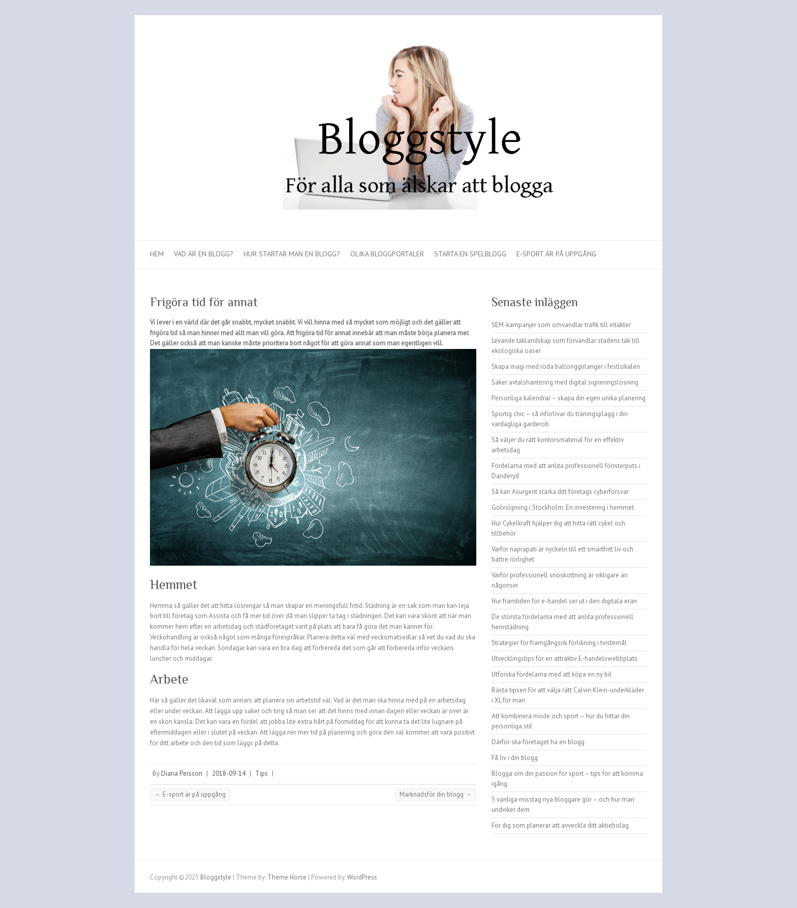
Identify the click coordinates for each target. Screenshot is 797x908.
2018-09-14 (229, 773)
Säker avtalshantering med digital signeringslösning (565, 382)
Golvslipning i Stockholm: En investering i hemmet (563, 507)
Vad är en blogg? (203, 253)
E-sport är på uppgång (556, 253)
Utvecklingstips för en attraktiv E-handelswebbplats (564, 658)
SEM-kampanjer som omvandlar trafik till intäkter (561, 324)
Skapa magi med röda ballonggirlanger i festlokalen (566, 366)
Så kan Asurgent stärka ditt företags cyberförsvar (560, 491)
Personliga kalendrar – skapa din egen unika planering (569, 398)
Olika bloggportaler (387, 253)
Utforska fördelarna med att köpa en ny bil (551, 674)
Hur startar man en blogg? (291, 253)
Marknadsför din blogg (436, 794)
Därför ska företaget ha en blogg (538, 742)
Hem (157, 253)
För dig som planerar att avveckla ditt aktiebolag (560, 825)
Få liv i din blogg (515, 757)
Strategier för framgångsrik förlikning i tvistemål (559, 642)
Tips (261, 773)
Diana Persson (181, 773)
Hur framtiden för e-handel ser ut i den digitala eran (564, 601)
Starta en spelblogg (470, 253)
